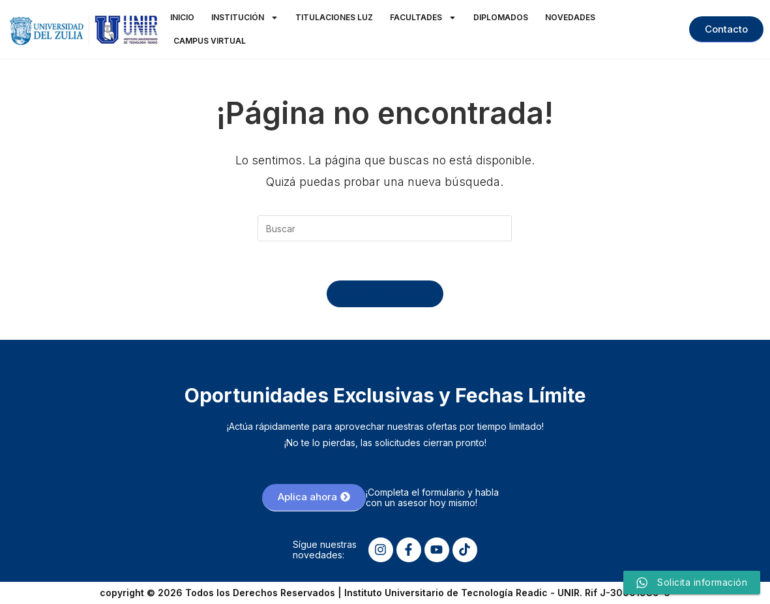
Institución (244, 17)
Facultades (423, 17)
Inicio (182, 17)
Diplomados (500, 17)
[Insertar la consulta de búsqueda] (385, 228)
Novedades (570, 17)
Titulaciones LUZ (334, 17)
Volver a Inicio (385, 293)
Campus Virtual (209, 41)
